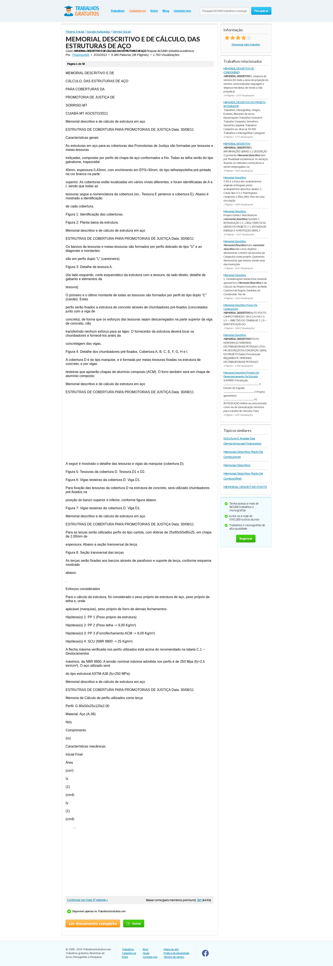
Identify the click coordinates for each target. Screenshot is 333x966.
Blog (165, 11)
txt (199, 899)
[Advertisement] (140, 428)
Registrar (245, 538)
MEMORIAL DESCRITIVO (236, 144)
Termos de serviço (174, 957)
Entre (154, 11)
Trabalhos (117, 11)
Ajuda (146, 953)
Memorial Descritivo (234, 177)
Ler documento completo (93, 923)
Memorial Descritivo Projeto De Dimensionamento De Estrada (241, 374)
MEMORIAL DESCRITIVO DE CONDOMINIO (238, 70)
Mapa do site (171, 949)
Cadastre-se (137, 11)
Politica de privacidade (176, 953)
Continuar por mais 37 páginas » (87, 900)
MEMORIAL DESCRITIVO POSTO (245, 487)
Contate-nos (182, 11)
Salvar (133, 923)
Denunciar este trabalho (246, 44)
